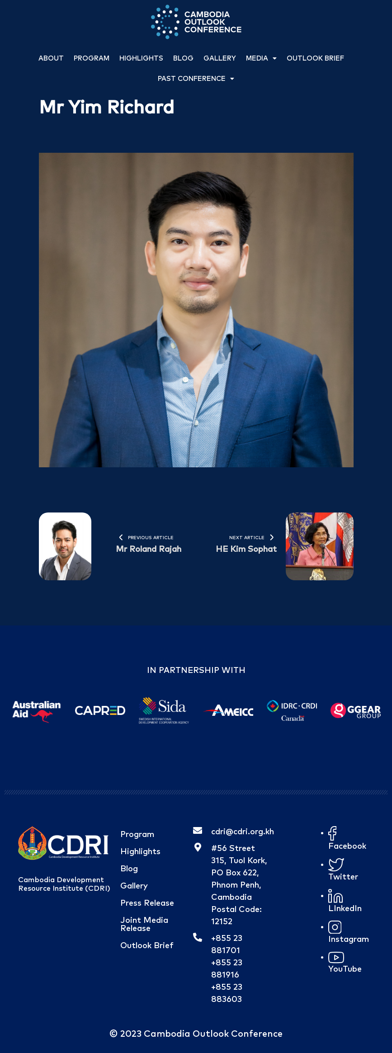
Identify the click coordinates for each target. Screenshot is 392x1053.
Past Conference (196, 78)
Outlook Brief (315, 58)
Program (91, 58)
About (51, 58)
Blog (183, 58)
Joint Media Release (144, 925)
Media (261, 58)
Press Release (147, 903)
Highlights (141, 58)
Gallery (219, 58)
